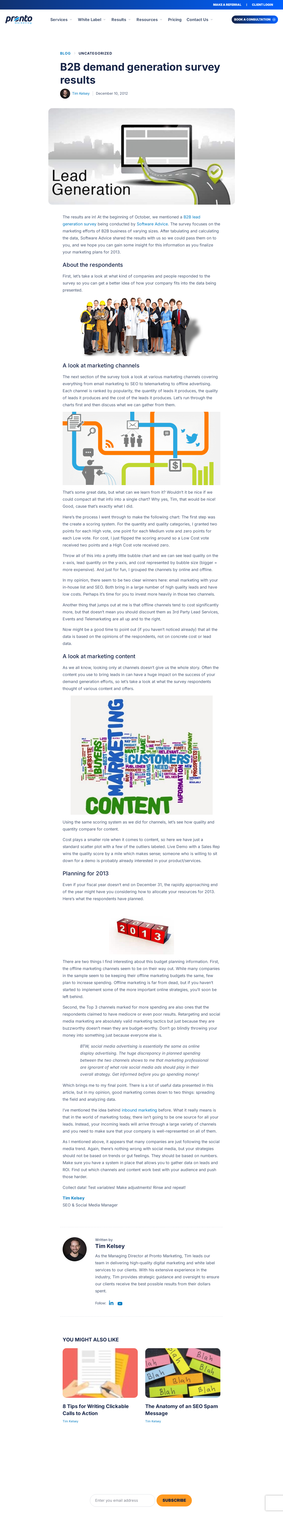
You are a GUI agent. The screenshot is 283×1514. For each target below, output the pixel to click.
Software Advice (152, 223)
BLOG (65, 53)
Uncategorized (95, 53)
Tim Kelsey (74, 1197)
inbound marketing (139, 1110)
